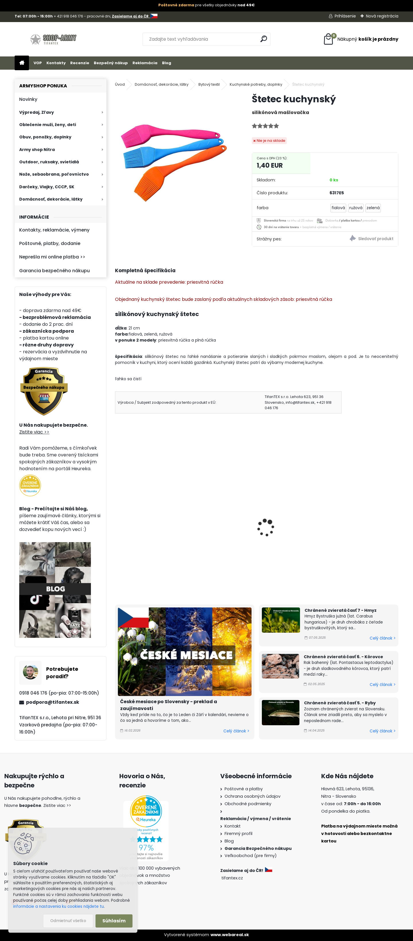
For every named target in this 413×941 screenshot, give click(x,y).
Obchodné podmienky (248, 804)
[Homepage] (22, 63)
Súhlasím (114, 921)
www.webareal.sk (230, 935)
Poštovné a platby (244, 789)
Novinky (28, 99)
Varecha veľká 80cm (142, 522)
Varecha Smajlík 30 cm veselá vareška (217, 525)
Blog (166, 63)
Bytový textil (209, 84)
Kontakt (233, 826)
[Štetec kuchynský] (174, 152)
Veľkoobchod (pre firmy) (251, 855)
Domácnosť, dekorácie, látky (51, 199)
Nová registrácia (382, 16)
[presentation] (117, 520)
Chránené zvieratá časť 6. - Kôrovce (343, 657)
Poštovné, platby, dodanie (49, 243)
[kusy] (129, 573)
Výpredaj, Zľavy (36, 112)
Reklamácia (145, 63)
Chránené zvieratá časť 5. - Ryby (340, 703)
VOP (38, 63)
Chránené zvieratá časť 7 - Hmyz (341, 610)
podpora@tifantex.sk (52, 702)
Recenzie (79, 63)
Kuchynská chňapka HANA (293, 522)
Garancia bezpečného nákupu (54, 270)
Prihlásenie (345, 16)
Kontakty (56, 63)
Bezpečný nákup (111, 63)
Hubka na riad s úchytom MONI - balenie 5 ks (363, 525)
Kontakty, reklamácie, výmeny (54, 230)
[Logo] (54, 39)
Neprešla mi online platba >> (52, 257)
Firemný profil (238, 833)
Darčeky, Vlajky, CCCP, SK (46, 187)
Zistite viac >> (34, 432)
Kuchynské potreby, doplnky (256, 84)
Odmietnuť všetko (68, 921)
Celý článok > (236, 731)
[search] (263, 39)
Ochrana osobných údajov (252, 796)
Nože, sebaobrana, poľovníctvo (54, 174)
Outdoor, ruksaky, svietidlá (49, 162)
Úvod (120, 84)
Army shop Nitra (37, 149)
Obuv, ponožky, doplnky (45, 137)
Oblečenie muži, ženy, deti (47, 125)
